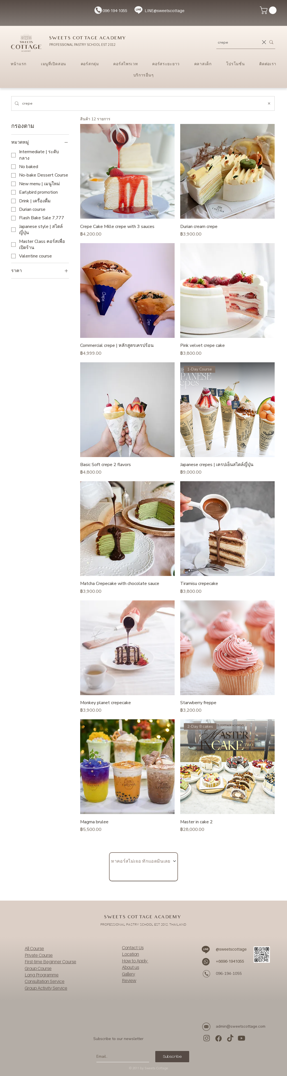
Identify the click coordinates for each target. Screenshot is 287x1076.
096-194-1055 (115, 10)
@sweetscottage (231, 949)
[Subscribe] (172, 1056)
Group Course (38, 968)
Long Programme (42, 975)
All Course (34, 948)
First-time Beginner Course (50, 961)
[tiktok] (230, 1038)
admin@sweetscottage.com (240, 1026)
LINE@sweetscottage (164, 10)
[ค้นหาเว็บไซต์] (141, 103)
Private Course (39, 955)
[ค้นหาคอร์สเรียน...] (238, 42)
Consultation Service (44, 981)
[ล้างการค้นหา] (264, 42)
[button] (269, 10)
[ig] (207, 1038)
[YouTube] (241, 1038)
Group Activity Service (46, 988)
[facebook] (218, 1038)
